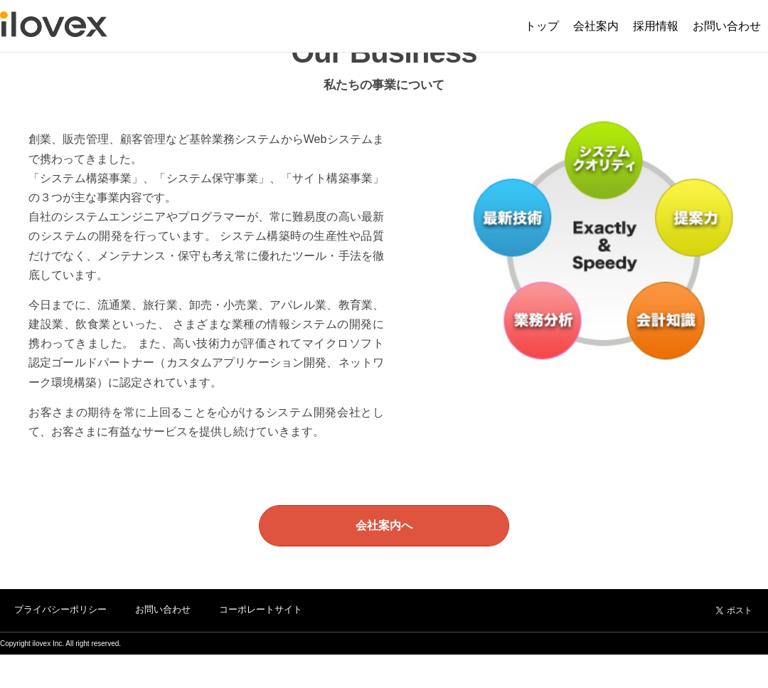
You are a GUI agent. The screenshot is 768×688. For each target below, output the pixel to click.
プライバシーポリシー (60, 609)
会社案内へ (384, 525)
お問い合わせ (163, 609)
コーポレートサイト (260, 609)
